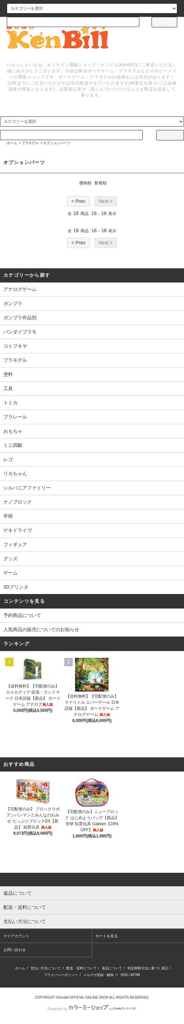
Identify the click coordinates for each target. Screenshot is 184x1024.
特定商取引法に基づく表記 (148, 968)
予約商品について (22, 615)
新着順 (100, 183)
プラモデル (30, 143)
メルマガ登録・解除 (98, 975)
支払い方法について (45, 968)
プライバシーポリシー (61, 975)
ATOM (135, 975)
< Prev (78, 201)
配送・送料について (81, 968)
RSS (124, 975)
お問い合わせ (14, 950)
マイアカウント (16, 936)
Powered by (92, 1009)
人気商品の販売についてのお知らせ (41, 629)
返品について (112, 968)
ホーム (12, 143)
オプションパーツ (56, 143)
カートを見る (106, 936)
